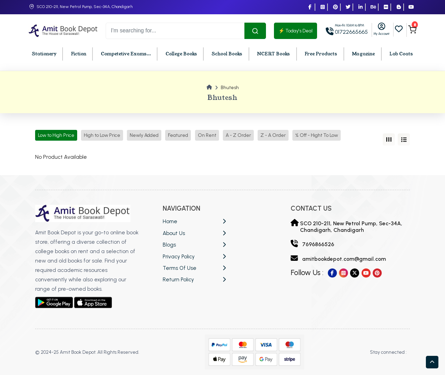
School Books (227, 54)
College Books (181, 54)
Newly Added (144, 135)
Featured (178, 135)
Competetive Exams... (126, 54)
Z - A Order (273, 135)
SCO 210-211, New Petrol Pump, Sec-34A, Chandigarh (84, 6)
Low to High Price (56, 135)
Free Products (321, 54)
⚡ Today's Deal (295, 31)
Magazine (363, 54)
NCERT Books (273, 54)
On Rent (207, 135)
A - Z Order (238, 135)
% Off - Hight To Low (316, 135)
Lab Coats (401, 54)
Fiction (78, 54)
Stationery (44, 54)
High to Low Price (102, 135)
